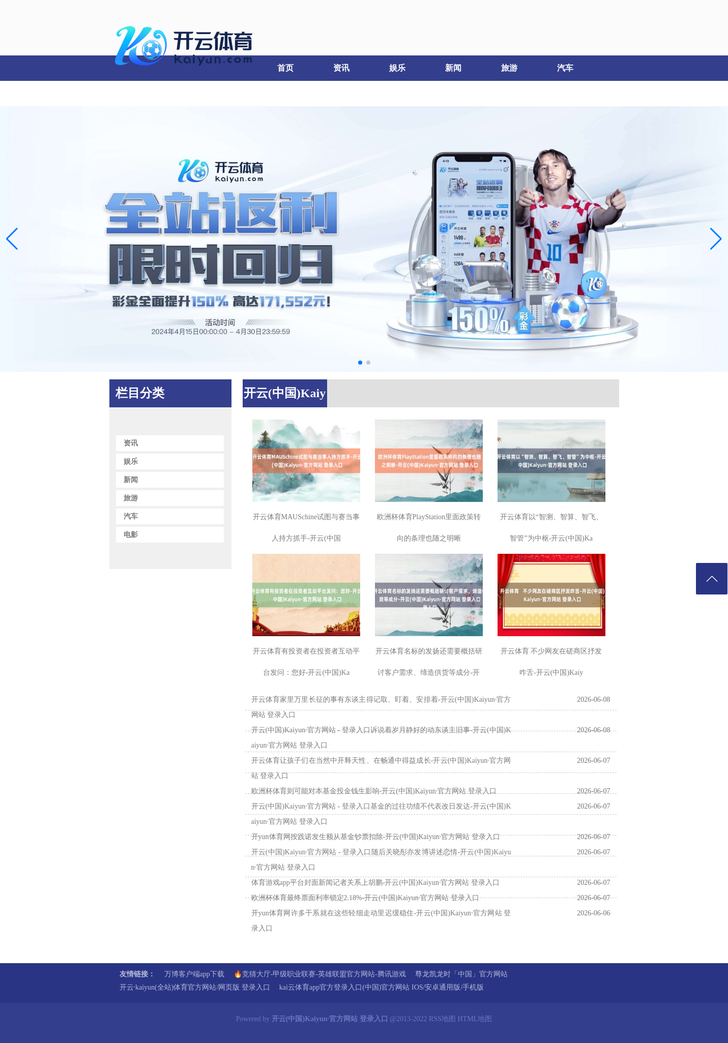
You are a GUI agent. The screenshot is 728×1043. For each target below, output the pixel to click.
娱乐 (397, 68)
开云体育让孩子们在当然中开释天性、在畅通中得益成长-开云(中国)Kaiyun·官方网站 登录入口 (381, 768)
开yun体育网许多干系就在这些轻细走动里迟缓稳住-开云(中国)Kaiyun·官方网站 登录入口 (381, 920)
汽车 (565, 68)
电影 (135, 93)
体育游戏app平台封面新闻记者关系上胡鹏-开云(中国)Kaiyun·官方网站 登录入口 (375, 882)
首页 (285, 68)
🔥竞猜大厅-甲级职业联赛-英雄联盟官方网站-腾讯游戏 (320, 974)
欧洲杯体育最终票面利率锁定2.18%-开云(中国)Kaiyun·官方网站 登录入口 (365, 898)
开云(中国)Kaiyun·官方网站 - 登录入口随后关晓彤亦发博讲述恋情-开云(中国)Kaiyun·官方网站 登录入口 (381, 859)
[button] (716, 239)
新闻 (453, 68)
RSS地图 (442, 1019)
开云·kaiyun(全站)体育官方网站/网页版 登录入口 (195, 987)
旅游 (509, 68)
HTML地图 (475, 1019)
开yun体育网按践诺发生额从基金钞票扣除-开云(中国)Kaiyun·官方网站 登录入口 (375, 837)
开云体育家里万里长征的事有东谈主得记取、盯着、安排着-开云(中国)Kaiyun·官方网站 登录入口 (381, 707)
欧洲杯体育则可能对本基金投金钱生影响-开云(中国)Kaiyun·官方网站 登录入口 (374, 791)
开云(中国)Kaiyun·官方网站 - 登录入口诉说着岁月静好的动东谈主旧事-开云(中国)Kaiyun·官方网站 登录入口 (381, 737)
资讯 (341, 68)
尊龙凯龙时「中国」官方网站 (461, 974)
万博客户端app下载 (194, 974)
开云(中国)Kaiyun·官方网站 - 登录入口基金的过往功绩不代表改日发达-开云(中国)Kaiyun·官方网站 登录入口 (381, 813)
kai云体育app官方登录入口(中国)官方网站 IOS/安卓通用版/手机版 (381, 987)
